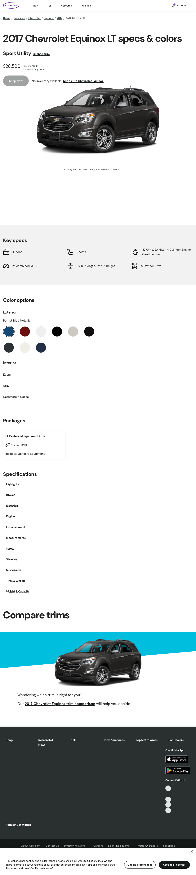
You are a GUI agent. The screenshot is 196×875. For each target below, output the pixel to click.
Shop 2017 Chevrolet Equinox (83, 81)
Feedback (169, 845)
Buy (35, 5)
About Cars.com (30, 845)
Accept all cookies (174, 864)
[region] (98, 861)
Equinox (49, 18)
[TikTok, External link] (168, 788)
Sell (49, 5)
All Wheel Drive (151, 266)
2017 (59, 18)
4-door (17, 252)
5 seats (81, 252)
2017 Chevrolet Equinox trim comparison (60, 703)
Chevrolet (34, 18)
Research (66, 5)
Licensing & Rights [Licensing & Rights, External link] (120, 845)
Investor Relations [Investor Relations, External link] (76, 845)
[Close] (192, 851)
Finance (86, 5)
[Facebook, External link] (168, 794)
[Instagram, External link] (168, 805)
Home (6, 18)
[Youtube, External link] (168, 799)
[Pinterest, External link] (168, 810)
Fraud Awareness (147, 845)
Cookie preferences (139, 864)
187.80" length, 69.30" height (96, 266)
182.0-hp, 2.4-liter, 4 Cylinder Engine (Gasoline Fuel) (166, 252)
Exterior (10, 312)
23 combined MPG (24, 266)
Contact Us (52, 845)
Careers (98, 845)
